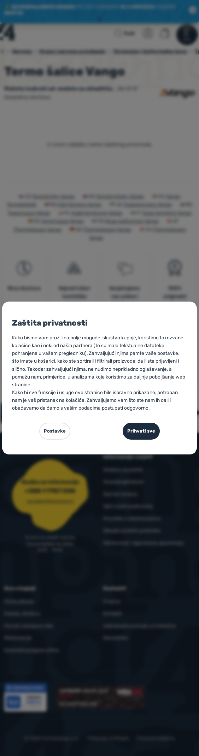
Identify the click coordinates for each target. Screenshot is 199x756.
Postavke (55, 431)
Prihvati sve (141, 431)
